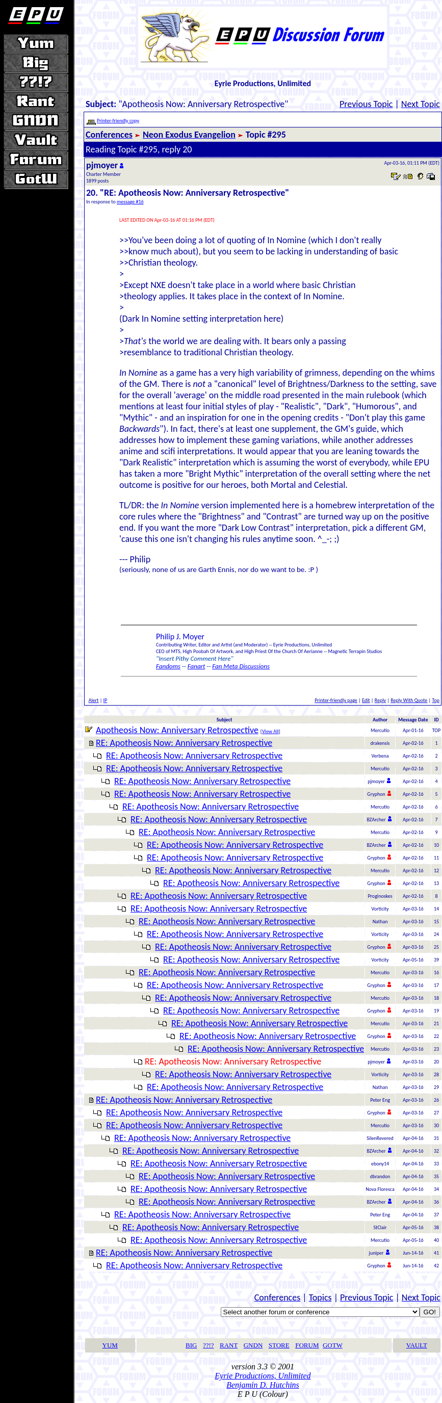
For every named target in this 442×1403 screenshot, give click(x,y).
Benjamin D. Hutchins (262, 1385)
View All (270, 731)
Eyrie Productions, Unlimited (262, 1375)
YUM (110, 1345)
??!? (208, 1345)
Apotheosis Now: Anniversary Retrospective (177, 730)
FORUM (307, 1345)
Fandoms (168, 666)
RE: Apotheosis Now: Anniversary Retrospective (184, 742)
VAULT (416, 1345)
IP (105, 700)
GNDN (253, 1345)
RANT (229, 1345)
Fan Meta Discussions (241, 666)
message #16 (130, 201)
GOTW (333, 1345)
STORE (279, 1345)
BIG (191, 1345)
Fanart (196, 666)
